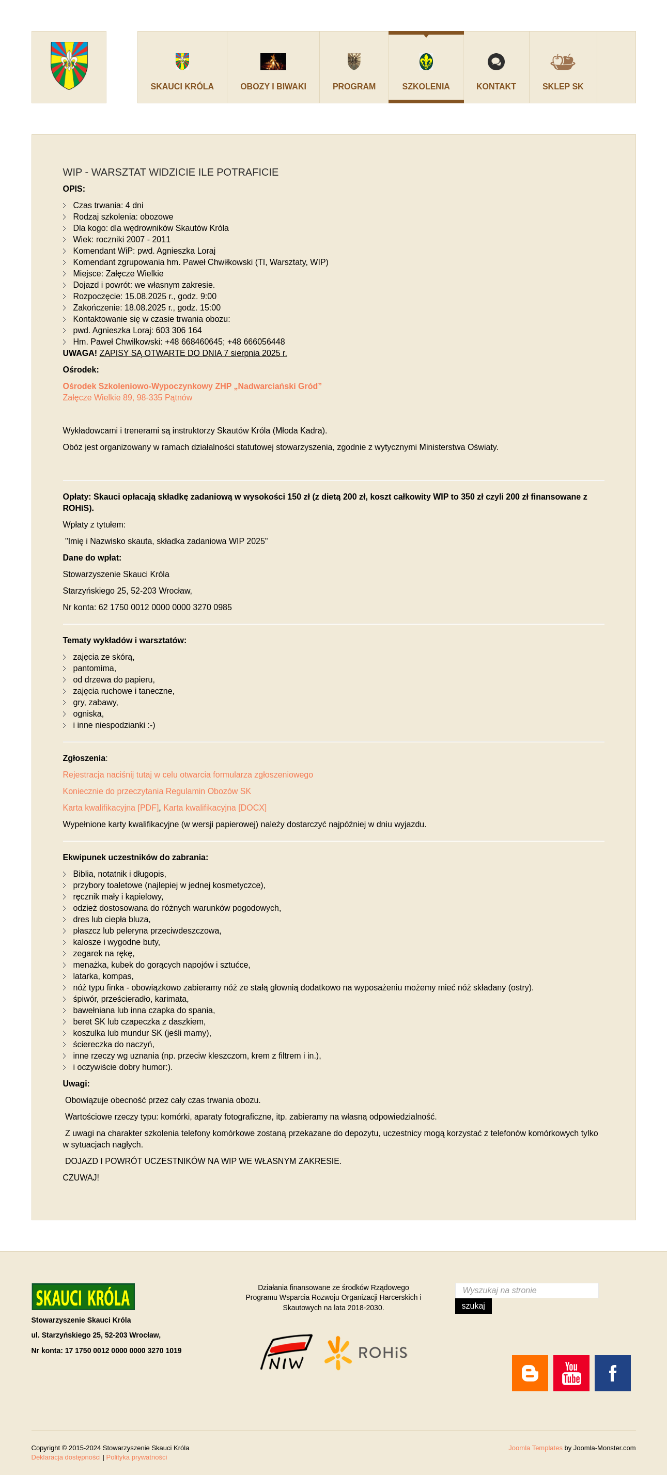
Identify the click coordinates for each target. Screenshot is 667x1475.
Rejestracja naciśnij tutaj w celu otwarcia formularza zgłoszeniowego (188, 774)
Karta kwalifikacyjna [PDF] (111, 807)
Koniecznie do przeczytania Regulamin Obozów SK (157, 791)
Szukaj (473, 1305)
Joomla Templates (535, 1448)
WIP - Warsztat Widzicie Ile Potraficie (171, 172)
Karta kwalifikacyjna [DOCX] (215, 807)
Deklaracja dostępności (66, 1457)
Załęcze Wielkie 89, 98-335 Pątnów (128, 397)
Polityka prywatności (136, 1457)
